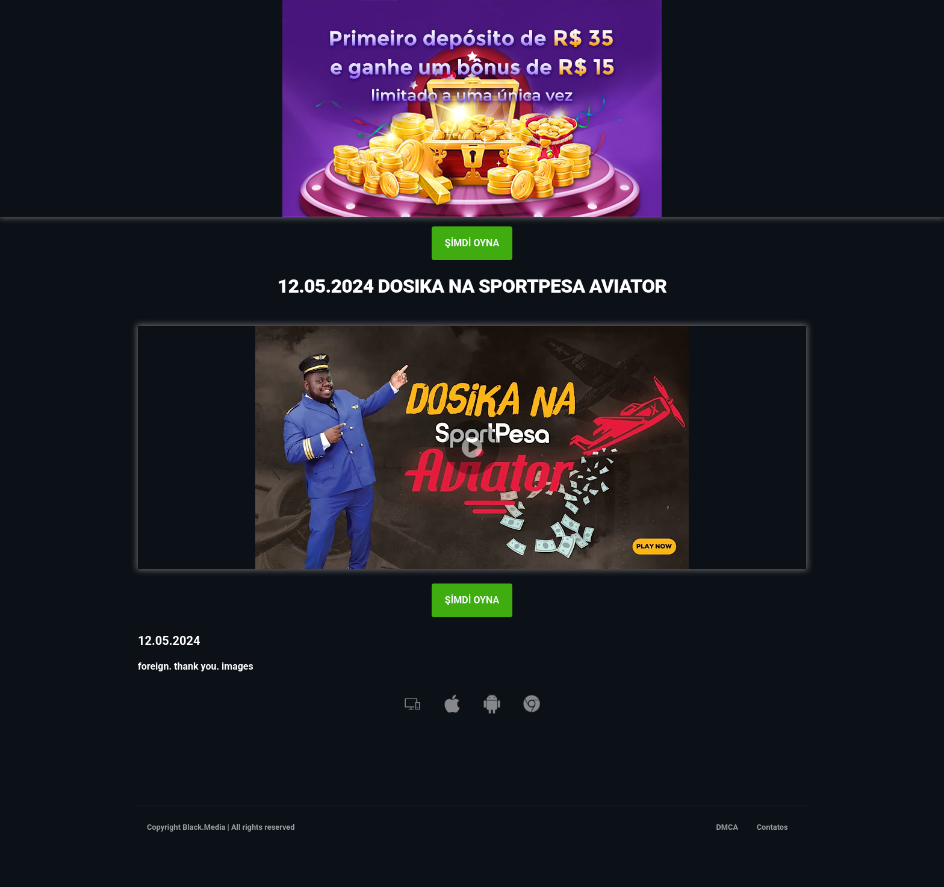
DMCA (727, 827)
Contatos (772, 827)
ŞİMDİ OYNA (472, 243)
